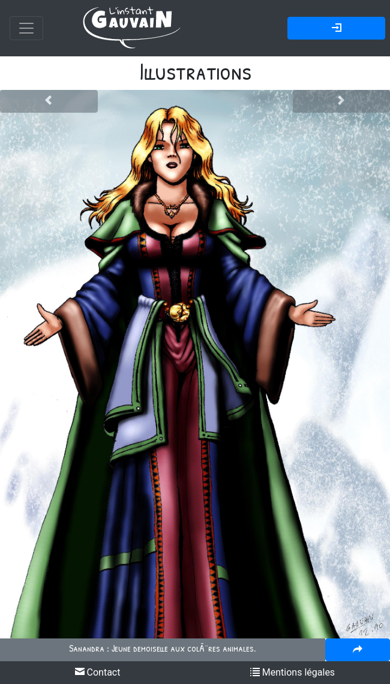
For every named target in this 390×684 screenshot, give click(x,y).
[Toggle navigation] (26, 28)
